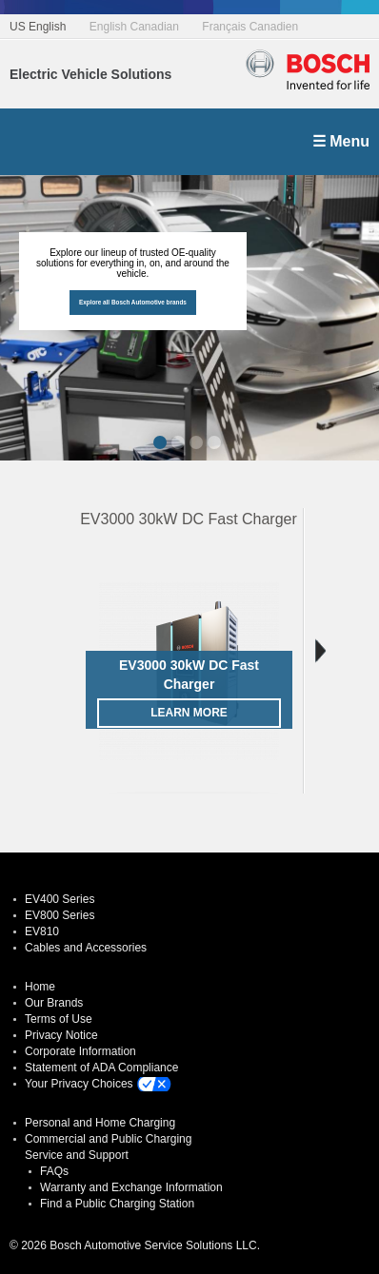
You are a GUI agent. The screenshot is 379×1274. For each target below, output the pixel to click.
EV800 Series (59, 915)
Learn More (189, 712)
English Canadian (134, 26)
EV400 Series (59, 899)
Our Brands (54, 1002)
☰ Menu (340, 141)
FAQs (54, 1171)
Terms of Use (58, 1019)
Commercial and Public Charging (108, 1139)
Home (40, 986)
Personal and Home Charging (100, 1122)
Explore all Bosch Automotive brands (133, 302)
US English (38, 26)
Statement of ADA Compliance (101, 1067)
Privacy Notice (61, 1035)
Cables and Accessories (86, 947)
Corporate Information (80, 1051)
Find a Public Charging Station (117, 1203)
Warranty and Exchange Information (131, 1187)
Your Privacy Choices (79, 1083)
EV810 (42, 931)
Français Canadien (250, 26)
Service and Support (77, 1155)
